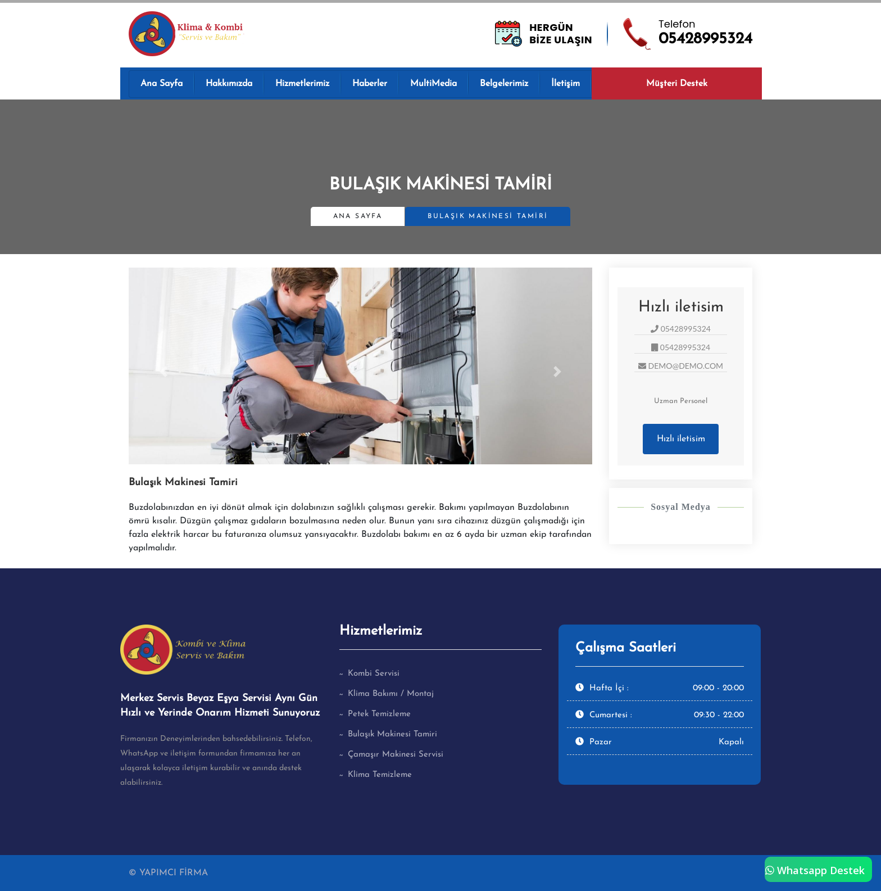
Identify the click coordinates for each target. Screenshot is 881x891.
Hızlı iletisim (681, 439)
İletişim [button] (565, 83)
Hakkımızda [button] (229, 83)
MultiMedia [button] (433, 83)
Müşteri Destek (676, 83)
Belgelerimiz (504, 83)
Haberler (369, 83)
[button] (163, 372)
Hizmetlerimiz (302, 83)
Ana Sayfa (161, 83)
